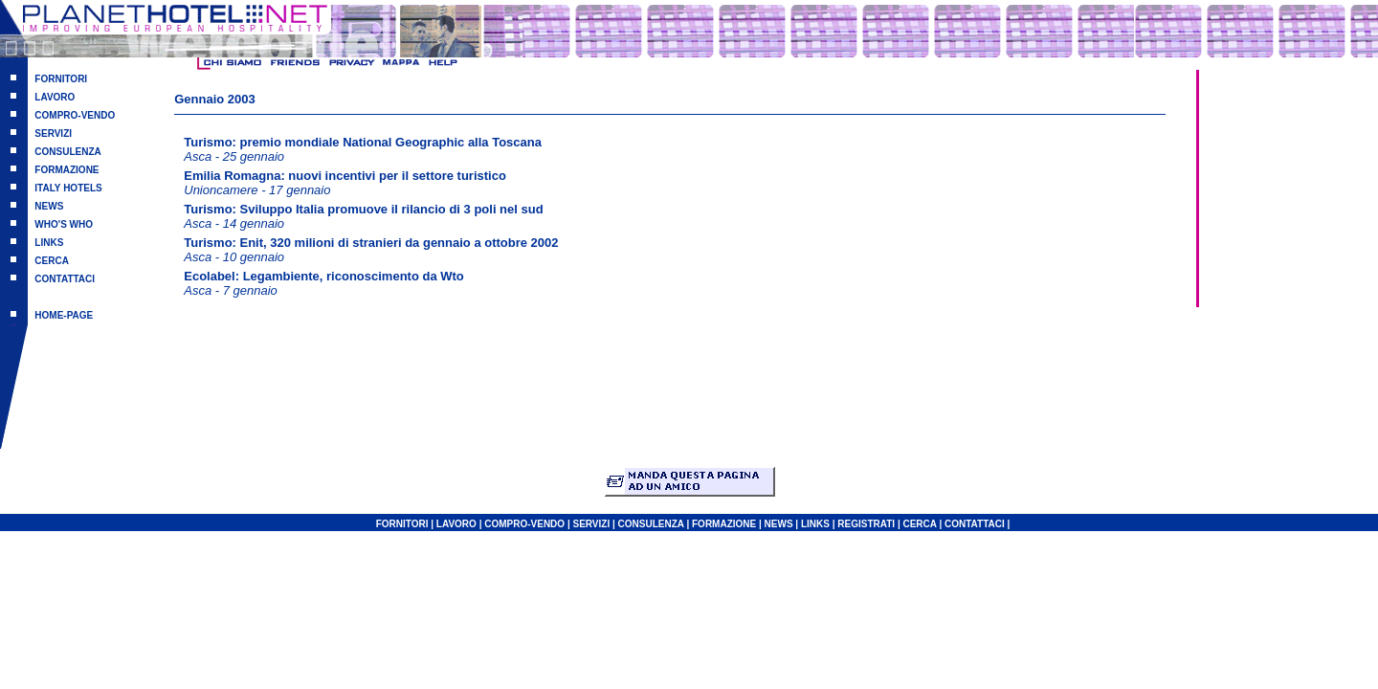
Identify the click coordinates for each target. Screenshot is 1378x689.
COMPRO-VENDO (74, 115)
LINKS (48, 242)
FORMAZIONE (66, 170)
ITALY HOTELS (67, 188)
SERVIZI (53, 133)
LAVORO (54, 97)
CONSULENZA (67, 151)
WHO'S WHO (63, 224)
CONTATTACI (64, 279)
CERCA (51, 261)
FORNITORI (60, 79)
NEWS (48, 206)
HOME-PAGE (63, 315)
